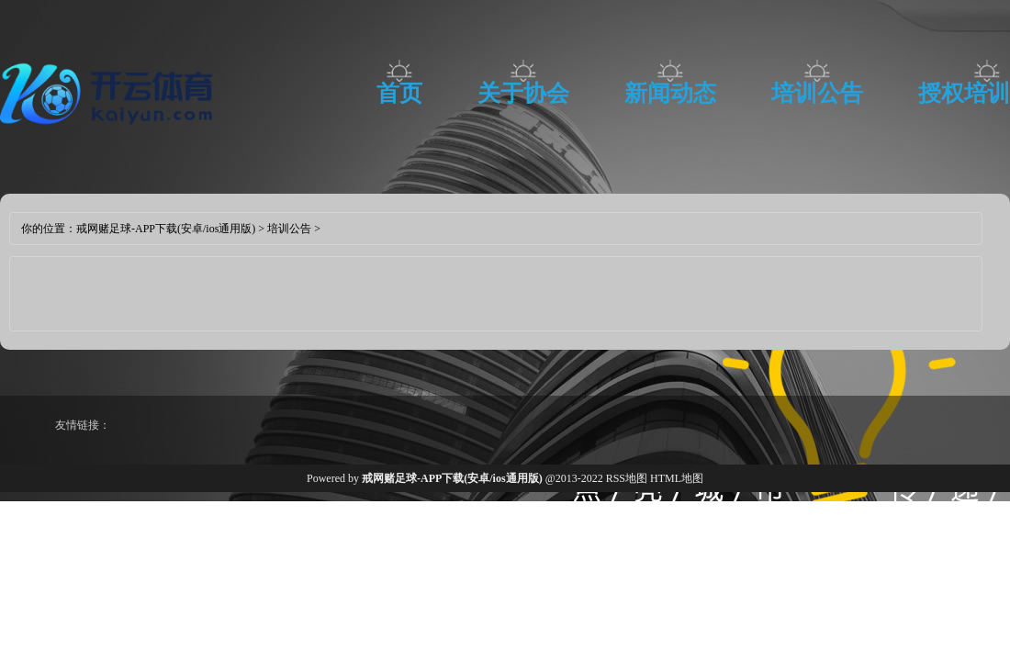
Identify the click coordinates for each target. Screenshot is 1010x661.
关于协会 (523, 93)
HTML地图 (676, 478)
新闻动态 (670, 93)
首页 (399, 93)
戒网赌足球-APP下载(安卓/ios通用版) (165, 228)
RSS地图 (626, 478)
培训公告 (817, 93)
